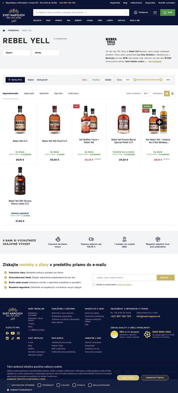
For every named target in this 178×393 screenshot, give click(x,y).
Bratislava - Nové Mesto (35, 319)
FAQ (86, 324)
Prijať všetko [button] (128, 377)
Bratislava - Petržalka (33, 314)
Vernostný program (93, 352)
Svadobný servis (92, 349)
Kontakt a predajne (167, 3)
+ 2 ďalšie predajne (36, 330)
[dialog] (89, 377)
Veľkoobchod (136, 3)
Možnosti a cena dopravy (63, 313)
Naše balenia (57, 322)
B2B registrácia (58, 349)
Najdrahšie (44, 93)
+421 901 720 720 (121, 316)
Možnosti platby (92, 313)
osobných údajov (124, 284)
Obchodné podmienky (94, 316)
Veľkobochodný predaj (61, 342)
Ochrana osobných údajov (93, 320)
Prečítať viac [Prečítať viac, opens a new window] (52, 376)
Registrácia (115, 3)
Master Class (57, 345)
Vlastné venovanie (93, 342)
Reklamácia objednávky (62, 316)
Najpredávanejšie (10, 93)
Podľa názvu (73, 93)
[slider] (135, 79)
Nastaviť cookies (35, 355)
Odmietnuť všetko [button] (155, 377)
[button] (60, 379)
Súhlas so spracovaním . (112, 284)
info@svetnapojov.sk (148, 316)
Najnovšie (58, 93)
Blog (125, 3)
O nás (30, 342)
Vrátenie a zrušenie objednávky (65, 319)
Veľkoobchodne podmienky (63, 352)
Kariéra (31, 349)
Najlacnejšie (29, 93)
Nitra (30, 327)
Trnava (31, 324)
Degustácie (150, 3)
